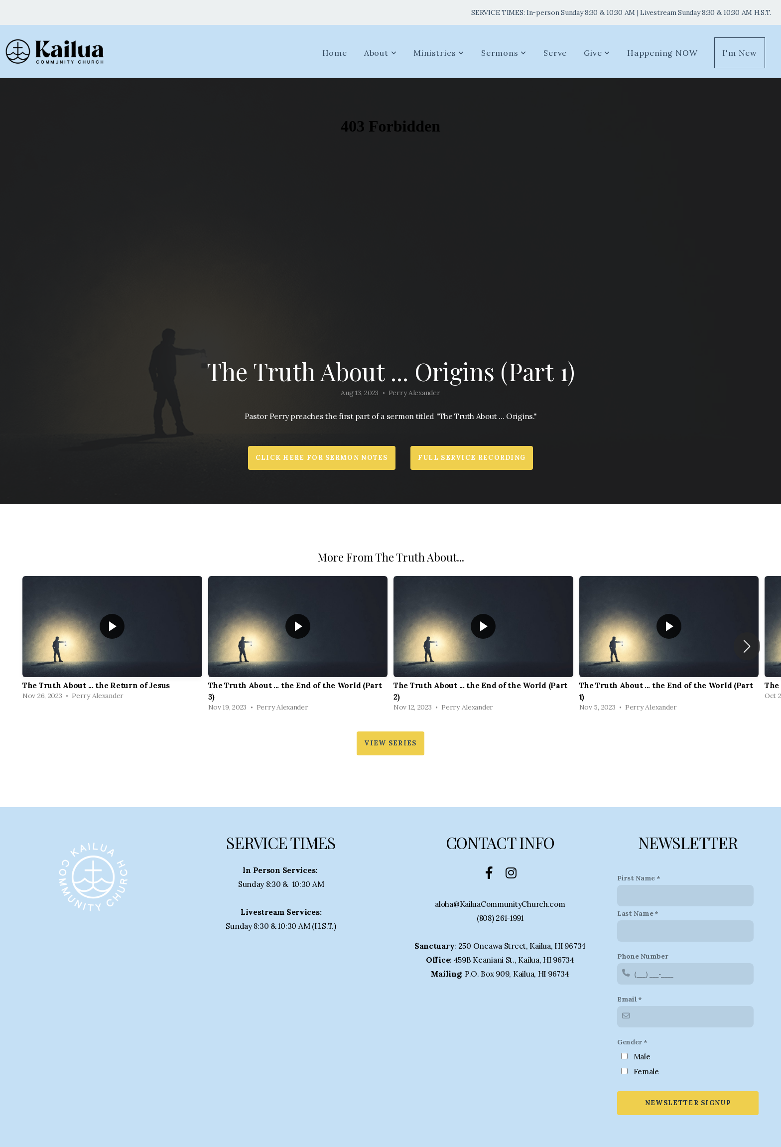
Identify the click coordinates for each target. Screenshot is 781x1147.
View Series (390, 743)
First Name (636, 877)
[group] (112, 640)
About (380, 53)
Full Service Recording (472, 457)
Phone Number (642, 956)
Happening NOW (662, 53)
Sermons (503, 53)
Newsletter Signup (688, 1103)
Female (646, 1071)
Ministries (438, 53)
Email (627, 999)
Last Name (635, 913)
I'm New (739, 53)
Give (597, 53)
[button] (747, 646)
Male (642, 1056)
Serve (555, 53)
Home (334, 53)
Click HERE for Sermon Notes (322, 457)
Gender (629, 1041)
